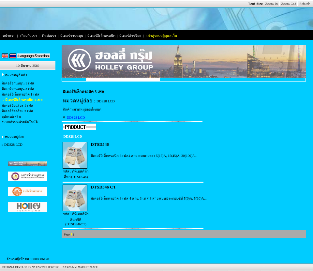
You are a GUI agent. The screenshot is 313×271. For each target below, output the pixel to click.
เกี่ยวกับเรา (28, 36)
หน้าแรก (9, 36)
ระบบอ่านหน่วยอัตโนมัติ (20, 122)
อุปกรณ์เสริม (11, 116)
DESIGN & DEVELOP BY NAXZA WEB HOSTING (30, 267)
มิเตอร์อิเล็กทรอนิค (101, 36)
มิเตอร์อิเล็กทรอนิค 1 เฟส (20, 94)
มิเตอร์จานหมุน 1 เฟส (18, 83)
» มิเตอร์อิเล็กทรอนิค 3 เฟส (22, 100)
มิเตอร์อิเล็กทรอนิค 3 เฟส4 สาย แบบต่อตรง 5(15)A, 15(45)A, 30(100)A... (144, 156)
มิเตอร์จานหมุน (71, 36)
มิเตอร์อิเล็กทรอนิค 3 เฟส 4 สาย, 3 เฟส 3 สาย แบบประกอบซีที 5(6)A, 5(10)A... (148, 198)
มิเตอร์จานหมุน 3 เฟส (18, 89)
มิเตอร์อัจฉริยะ (130, 36)
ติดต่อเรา (49, 36)
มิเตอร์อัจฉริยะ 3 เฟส (17, 111)
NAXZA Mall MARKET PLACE (79, 267)
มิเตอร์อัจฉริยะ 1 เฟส (17, 105)
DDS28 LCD (13, 144)
